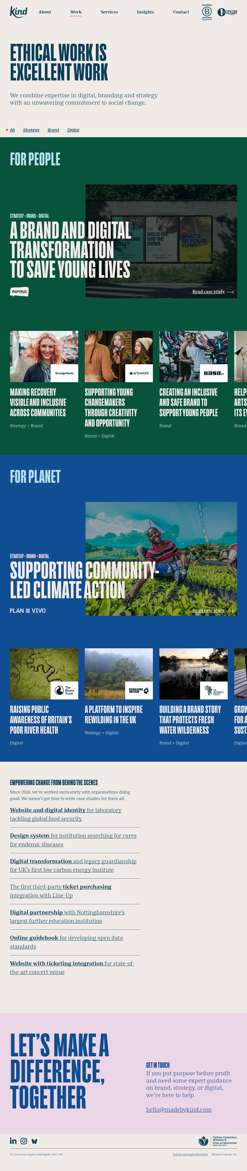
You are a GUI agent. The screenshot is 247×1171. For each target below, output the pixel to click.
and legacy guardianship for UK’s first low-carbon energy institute (71, 871)
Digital (77, 130)
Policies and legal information (190, 1165)
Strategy (32, 130)
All (12, 130)
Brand (55, 130)
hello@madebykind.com (179, 1120)
